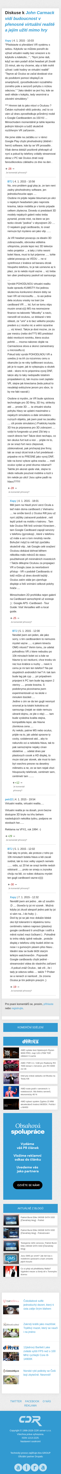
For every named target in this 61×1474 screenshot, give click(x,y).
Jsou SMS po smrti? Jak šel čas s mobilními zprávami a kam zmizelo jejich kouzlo (37, 1259)
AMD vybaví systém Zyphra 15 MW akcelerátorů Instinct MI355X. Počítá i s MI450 (38, 1104)
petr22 (9, 799)
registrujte (17, 1008)
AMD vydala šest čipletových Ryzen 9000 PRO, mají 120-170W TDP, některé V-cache (37, 1053)
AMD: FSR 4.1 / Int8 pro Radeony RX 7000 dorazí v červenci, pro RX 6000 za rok (38, 1066)
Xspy (8, 40)
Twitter (16, 1401)
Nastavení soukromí (30, 1441)
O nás (47, 1401)
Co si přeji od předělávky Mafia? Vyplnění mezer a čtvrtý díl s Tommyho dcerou (39, 1271)
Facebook (32, 1401)
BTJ (9, 181)
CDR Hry (30, 1041)
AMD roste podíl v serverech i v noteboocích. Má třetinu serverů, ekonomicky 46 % (36, 1091)
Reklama (30, 1405)
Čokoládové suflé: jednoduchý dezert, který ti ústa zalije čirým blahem (38, 1305)
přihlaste (48, 1004)
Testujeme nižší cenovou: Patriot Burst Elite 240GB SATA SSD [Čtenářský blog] (39, 1246)
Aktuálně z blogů (30, 1208)
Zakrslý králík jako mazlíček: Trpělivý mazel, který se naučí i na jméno (40, 1328)
